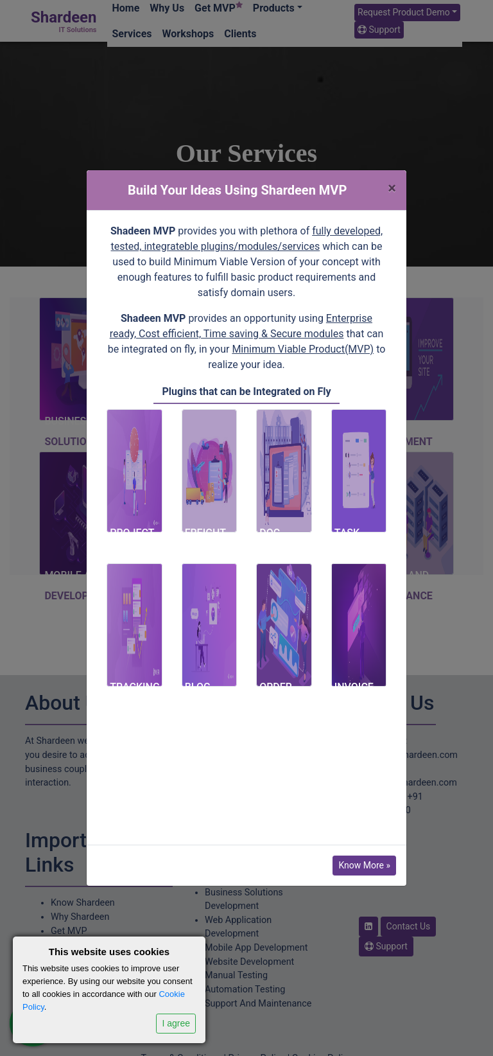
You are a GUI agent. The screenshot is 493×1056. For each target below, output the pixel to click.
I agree (176, 1023)
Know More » (364, 865)
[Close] (391, 188)
